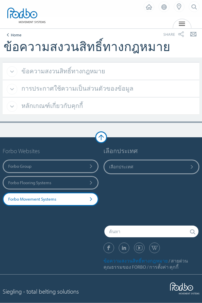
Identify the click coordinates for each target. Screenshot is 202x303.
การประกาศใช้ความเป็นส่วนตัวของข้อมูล (76, 88)
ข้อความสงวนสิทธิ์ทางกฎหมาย (62, 71)
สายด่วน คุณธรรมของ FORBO (145, 264)
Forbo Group (50, 166)
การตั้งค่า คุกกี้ (164, 267)
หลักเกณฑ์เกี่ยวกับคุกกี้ (51, 105)
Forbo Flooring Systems (50, 182)
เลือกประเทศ (151, 167)
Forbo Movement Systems (50, 199)
